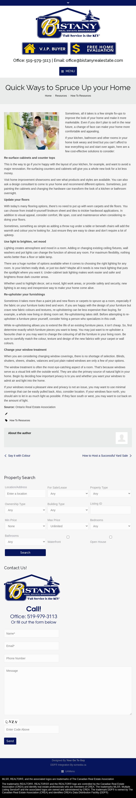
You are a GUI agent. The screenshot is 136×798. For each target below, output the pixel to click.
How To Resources (80, 95)
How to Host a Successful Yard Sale (105, 455)
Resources (61, 95)
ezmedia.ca (80, 764)
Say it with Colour (19, 455)
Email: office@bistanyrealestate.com (88, 60)
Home (48, 95)
